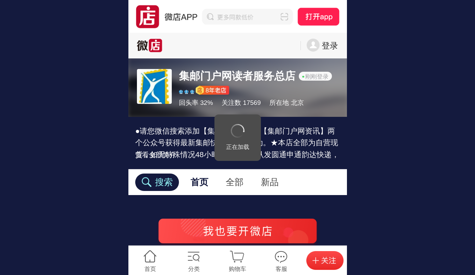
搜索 (156, 182)
